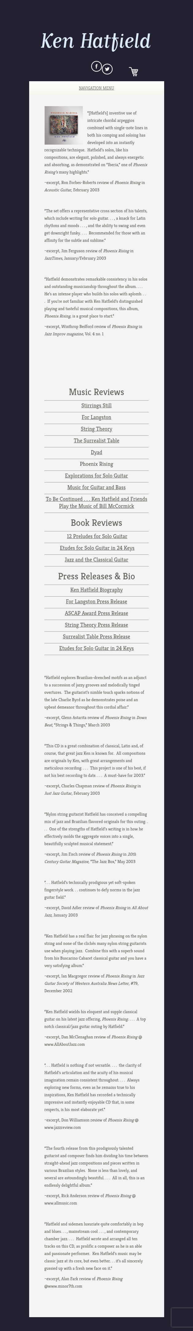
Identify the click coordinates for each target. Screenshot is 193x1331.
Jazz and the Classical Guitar (96, 559)
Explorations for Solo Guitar (96, 475)
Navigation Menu (92, 88)
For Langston (96, 417)
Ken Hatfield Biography (96, 589)
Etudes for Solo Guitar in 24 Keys (97, 547)
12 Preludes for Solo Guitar (97, 536)
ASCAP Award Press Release (96, 613)
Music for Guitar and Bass (96, 487)
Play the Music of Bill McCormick (96, 506)
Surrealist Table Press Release (96, 636)
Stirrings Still (96, 405)
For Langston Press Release (96, 601)
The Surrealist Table (96, 440)
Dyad (96, 452)
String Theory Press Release (96, 624)
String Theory (96, 428)
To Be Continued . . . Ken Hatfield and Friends (96, 498)
